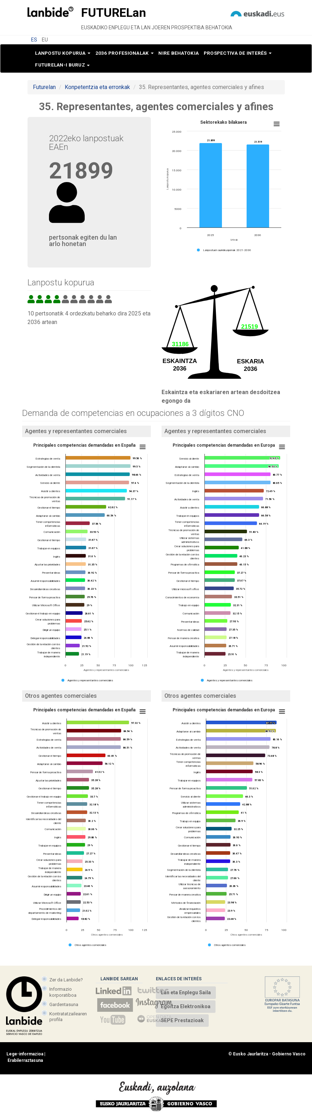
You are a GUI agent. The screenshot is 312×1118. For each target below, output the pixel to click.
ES (34, 40)
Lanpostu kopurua (62, 53)
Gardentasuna (63, 1004)
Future (113, 12)
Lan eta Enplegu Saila (186, 992)
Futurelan (44, 87)
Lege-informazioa (24, 1053)
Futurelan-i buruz (62, 65)
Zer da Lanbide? (66, 979)
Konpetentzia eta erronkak (97, 87)
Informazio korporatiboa (62, 991)
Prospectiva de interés (238, 53)
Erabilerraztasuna (25, 1060)
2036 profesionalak (124, 53)
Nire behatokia (178, 53)
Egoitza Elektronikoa (186, 1006)
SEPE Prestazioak (182, 1020)
